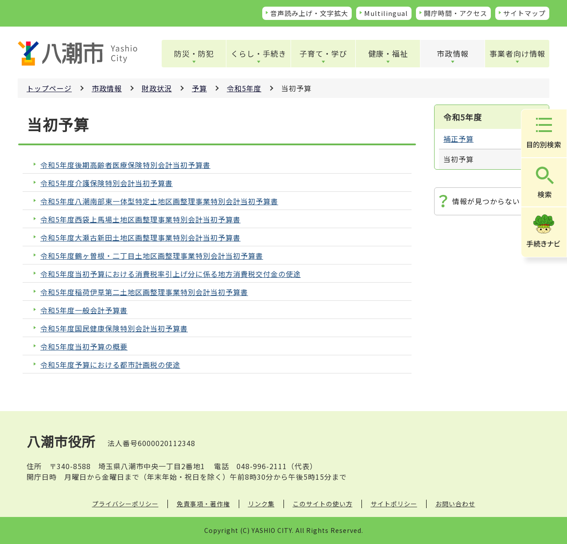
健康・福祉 (388, 53)
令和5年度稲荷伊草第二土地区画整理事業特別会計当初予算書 (144, 292)
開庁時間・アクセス (455, 13)
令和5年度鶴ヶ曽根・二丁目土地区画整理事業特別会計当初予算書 (151, 255)
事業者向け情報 (517, 53)
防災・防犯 (194, 53)
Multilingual (386, 13)
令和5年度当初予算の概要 (84, 346)
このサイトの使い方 (323, 504)
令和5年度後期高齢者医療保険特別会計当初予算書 (125, 165)
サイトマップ (524, 13)
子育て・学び (323, 53)
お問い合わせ (455, 504)
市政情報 (453, 53)
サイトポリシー (394, 504)
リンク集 (261, 504)
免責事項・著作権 (203, 504)
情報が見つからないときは (497, 201)
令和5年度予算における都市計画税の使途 (110, 364)
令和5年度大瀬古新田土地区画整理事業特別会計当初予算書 (140, 237)
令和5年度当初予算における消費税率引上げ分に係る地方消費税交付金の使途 (170, 274)
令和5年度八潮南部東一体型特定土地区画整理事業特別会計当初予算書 (159, 201)
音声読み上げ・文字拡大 (309, 13)
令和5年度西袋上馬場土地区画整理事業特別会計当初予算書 (140, 219)
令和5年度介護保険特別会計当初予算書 (106, 183)
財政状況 (157, 88)
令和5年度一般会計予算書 (84, 310)
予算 (199, 88)
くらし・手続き (259, 53)
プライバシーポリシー (125, 504)
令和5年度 (244, 88)
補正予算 (458, 138)
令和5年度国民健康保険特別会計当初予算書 (114, 328)
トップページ (49, 88)
